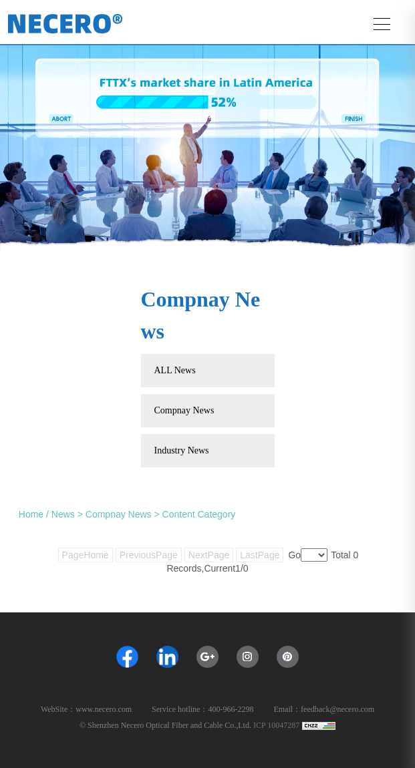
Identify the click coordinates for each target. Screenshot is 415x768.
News (63, 514)
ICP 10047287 (276, 725)
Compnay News (119, 514)
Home (31, 514)
